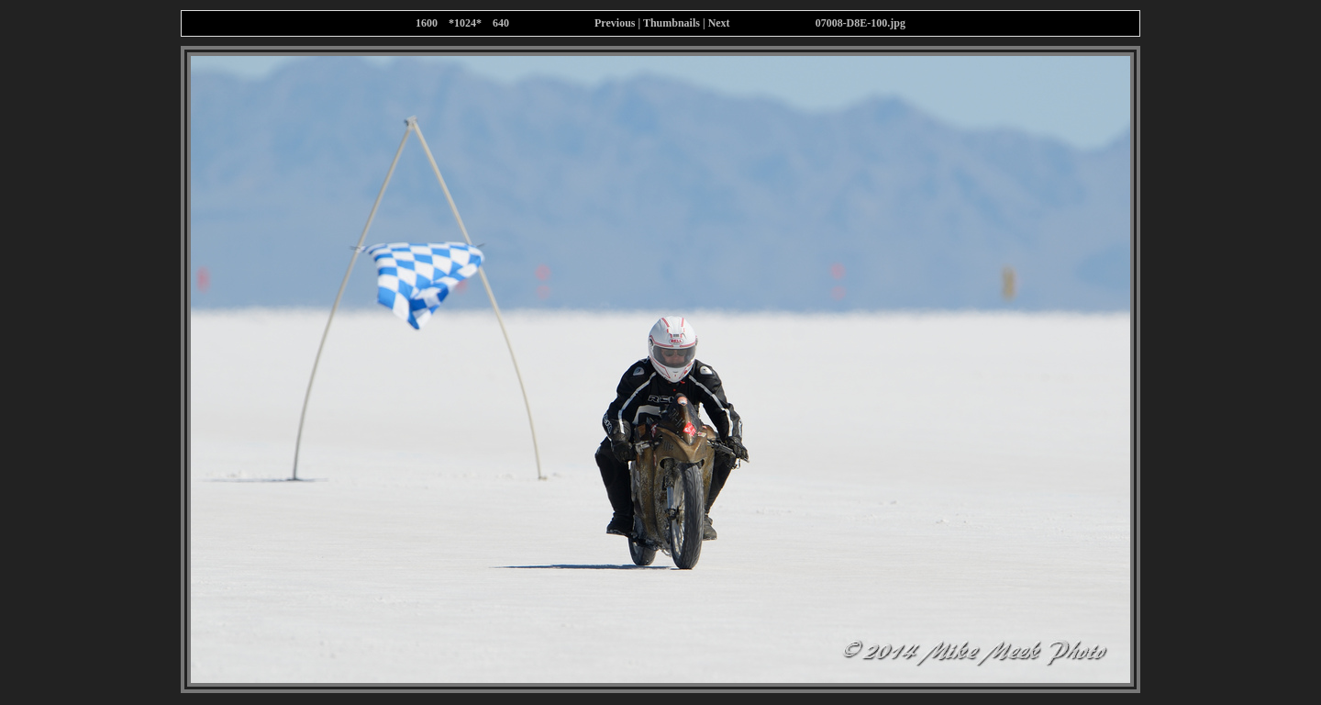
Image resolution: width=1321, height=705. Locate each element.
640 (501, 23)
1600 (427, 23)
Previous (614, 23)
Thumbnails (671, 23)
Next (719, 23)
